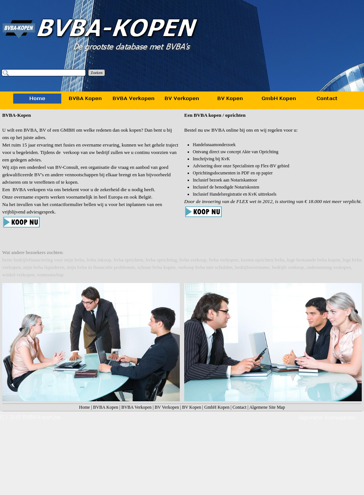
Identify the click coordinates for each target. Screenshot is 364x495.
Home (84, 407)
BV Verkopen (167, 407)
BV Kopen (191, 407)
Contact (239, 407)
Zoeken (97, 73)
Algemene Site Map (267, 407)
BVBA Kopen (105, 407)
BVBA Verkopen (136, 407)
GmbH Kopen (217, 407)
